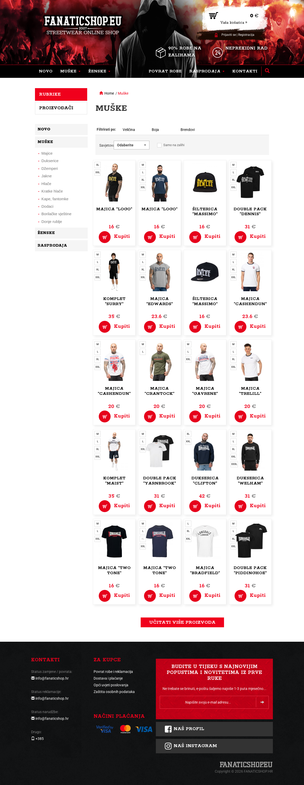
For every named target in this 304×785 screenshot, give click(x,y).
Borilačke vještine (56, 214)
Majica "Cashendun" (250, 301)
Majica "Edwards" (159, 301)
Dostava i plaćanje (108, 678)
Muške (123, 93)
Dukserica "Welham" (250, 480)
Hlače (46, 183)
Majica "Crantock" (159, 391)
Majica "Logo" (114, 209)
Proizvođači (56, 108)
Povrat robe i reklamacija (113, 672)
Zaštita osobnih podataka (114, 692)
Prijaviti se (228, 35)
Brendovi (188, 130)
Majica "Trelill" (250, 391)
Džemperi (49, 168)
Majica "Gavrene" (205, 391)
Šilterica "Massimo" (205, 211)
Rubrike (50, 94)
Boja (155, 130)
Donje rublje (51, 221)
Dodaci (47, 206)
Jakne (46, 176)
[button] (70, 71)
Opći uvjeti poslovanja (111, 685)
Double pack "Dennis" (250, 211)
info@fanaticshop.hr (52, 678)
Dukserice (50, 160)
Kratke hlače (52, 191)
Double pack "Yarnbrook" (159, 480)
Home (109, 93)
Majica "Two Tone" (114, 570)
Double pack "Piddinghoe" (250, 570)
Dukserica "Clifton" (205, 480)
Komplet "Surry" (114, 301)
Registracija (246, 35)
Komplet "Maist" (114, 480)
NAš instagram (190, 746)
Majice (46, 153)
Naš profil (184, 729)
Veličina (129, 130)
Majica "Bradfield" (205, 570)
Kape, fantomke (54, 199)
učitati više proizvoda (182, 622)
